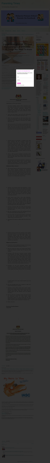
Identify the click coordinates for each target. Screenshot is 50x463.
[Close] (33, 69)
